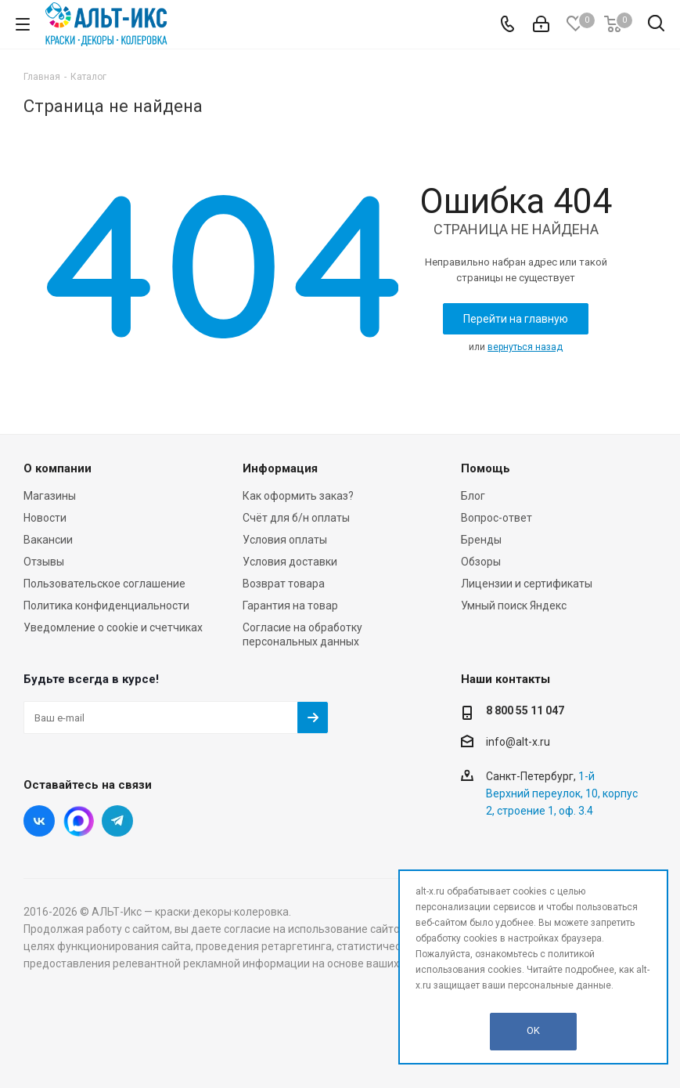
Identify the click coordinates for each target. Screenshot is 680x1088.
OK (533, 1030)
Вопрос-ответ (496, 517)
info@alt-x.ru (518, 742)
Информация (280, 468)
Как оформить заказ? (298, 496)
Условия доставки (290, 561)
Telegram (117, 821)
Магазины (49, 496)
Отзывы (43, 561)
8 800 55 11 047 (525, 710)
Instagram (78, 821)
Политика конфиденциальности (106, 605)
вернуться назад (525, 347)
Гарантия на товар (290, 605)
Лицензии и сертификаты (526, 583)
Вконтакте (39, 821)
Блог (473, 496)
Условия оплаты (285, 539)
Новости (45, 517)
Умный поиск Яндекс (514, 605)
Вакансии (48, 539)
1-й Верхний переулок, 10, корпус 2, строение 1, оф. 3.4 (562, 793)
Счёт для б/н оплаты (296, 517)
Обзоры (481, 561)
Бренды (481, 539)
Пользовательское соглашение (104, 583)
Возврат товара (284, 583)
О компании (57, 468)
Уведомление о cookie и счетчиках (113, 627)
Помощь (485, 468)
